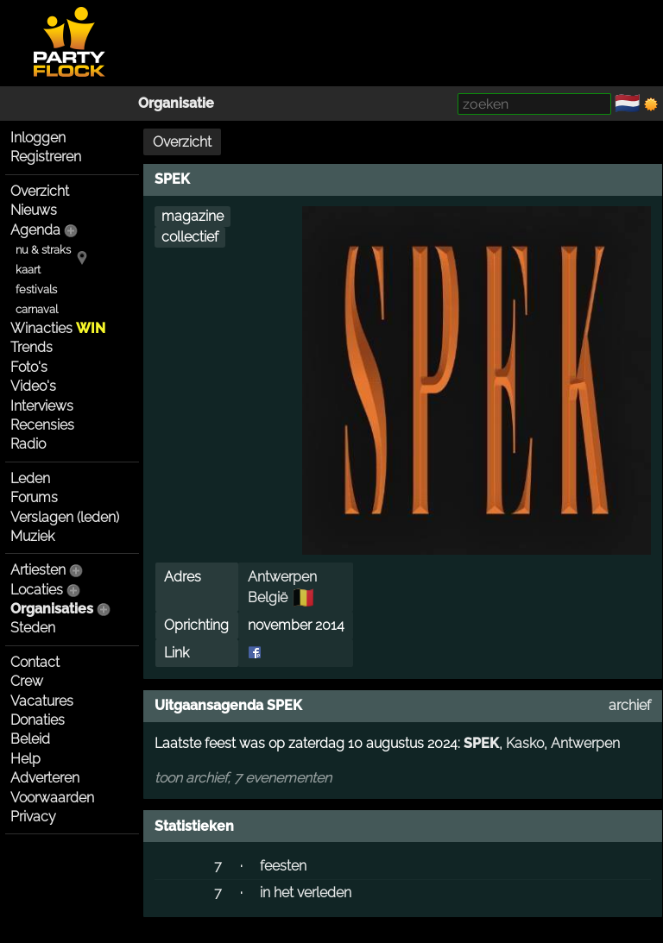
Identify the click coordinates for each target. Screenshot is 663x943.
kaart (28, 269)
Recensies (42, 425)
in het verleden (305, 892)
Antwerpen (282, 577)
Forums (34, 497)
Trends (31, 347)
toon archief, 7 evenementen (243, 778)
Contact (35, 662)
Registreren (45, 156)
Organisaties (51, 608)
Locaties (36, 590)
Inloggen (38, 137)
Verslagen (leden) (64, 517)
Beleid (30, 739)
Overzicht (39, 191)
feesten (283, 866)
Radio (28, 444)
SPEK (481, 743)
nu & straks (43, 249)
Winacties (57, 328)
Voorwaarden (52, 797)
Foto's (28, 367)
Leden (30, 478)
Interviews (41, 406)
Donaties (37, 720)
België (267, 597)
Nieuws (33, 210)
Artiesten (38, 570)
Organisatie (176, 103)
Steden (32, 627)
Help (25, 759)
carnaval (37, 309)
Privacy (33, 816)
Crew (26, 681)
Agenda (35, 230)
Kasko (525, 743)
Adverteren (44, 778)
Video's (33, 386)
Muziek (32, 536)
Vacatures (41, 701)
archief (630, 705)
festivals (36, 289)
